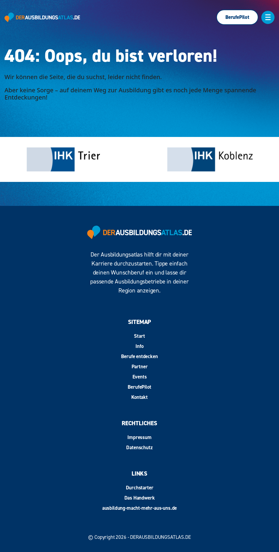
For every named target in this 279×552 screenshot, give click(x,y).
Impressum (139, 437)
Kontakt (139, 397)
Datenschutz (139, 447)
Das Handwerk (139, 497)
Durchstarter (139, 487)
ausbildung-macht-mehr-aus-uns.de (139, 508)
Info (139, 346)
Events (139, 376)
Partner (140, 366)
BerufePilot (237, 17)
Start (139, 336)
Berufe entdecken (139, 356)
